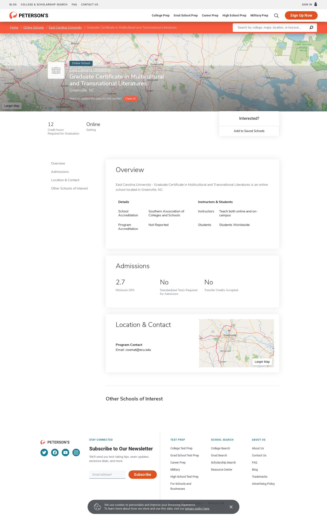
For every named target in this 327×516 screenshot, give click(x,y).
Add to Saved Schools (249, 131)
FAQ (74, 4)
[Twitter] (44, 452)
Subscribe (142, 474)
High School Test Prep (184, 476)
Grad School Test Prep (184, 455)
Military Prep (259, 15)
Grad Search (219, 455)
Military (175, 469)
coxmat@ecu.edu (138, 350)
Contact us (89, 4)
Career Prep (210, 15)
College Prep (161, 15)
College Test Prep (181, 448)
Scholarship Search (223, 462)
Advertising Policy (263, 483)
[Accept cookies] (228, 507)
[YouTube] (65, 452)
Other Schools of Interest (69, 188)
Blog (13, 4)
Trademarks (259, 476)
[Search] (276, 15)
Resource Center (221, 469)
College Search (220, 448)
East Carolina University (65, 27)
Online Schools (33, 27)
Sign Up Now (301, 15)
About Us (258, 448)
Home (14, 27)
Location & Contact (65, 180)
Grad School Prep (186, 15)
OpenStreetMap (298, 35)
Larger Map (11, 105)
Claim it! (130, 99)
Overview (58, 163)
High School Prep (234, 15)
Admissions (60, 172)
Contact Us (259, 455)
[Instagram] (76, 452)
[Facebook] (55, 452)
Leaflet (276, 35)
